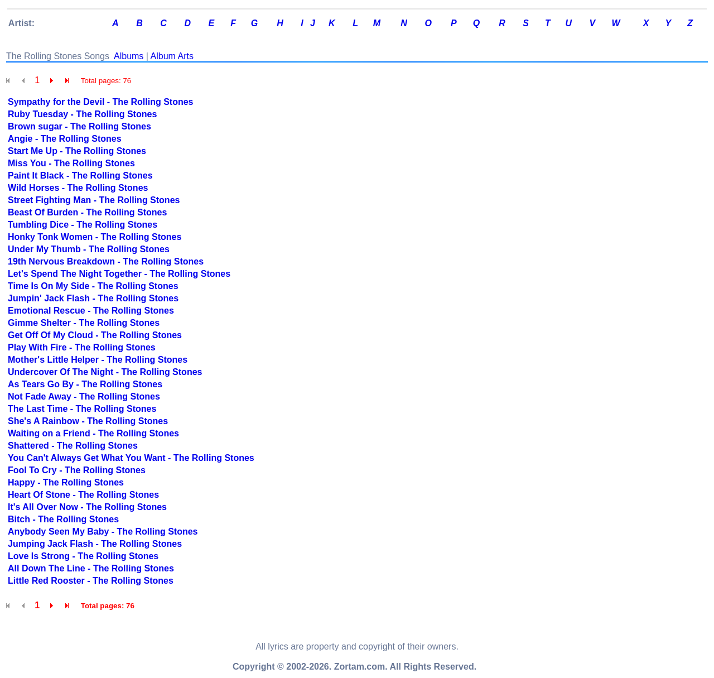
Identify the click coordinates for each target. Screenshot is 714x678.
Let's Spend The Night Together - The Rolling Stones (119, 273)
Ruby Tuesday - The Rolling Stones (82, 114)
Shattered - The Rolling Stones (73, 445)
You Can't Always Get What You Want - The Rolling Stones (131, 458)
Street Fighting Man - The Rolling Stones (94, 200)
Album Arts (172, 56)
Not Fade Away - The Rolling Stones (84, 396)
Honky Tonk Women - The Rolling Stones (94, 237)
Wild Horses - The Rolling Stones (78, 188)
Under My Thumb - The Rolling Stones (89, 249)
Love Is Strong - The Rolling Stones (83, 556)
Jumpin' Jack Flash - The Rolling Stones (93, 298)
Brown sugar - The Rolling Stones (79, 126)
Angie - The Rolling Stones (65, 138)
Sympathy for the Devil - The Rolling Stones (100, 102)
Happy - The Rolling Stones (66, 482)
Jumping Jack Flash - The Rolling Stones (95, 544)
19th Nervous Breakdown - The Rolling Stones (106, 261)
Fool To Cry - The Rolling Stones (77, 470)
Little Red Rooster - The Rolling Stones (90, 580)
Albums (128, 56)
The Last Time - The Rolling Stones (82, 408)
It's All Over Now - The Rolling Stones (87, 507)
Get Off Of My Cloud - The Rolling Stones (95, 335)
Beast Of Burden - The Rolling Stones (87, 212)
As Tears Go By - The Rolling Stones (85, 384)
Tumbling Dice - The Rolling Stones (82, 224)
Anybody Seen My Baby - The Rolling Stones (102, 531)
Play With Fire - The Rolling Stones (82, 347)
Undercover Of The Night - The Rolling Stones (105, 372)
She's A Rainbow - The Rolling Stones (88, 421)
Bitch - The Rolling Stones (63, 519)
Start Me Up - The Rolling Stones (77, 151)
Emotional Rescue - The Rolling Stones (91, 310)
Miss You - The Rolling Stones (71, 163)
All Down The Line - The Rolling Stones (91, 568)
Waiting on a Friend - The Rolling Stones (93, 433)
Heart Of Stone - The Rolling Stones (83, 494)
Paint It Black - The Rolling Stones (80, 175)
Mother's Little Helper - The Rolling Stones (97, 359)
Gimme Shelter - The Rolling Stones (84, 323)
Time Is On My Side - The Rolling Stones (93, 286)
